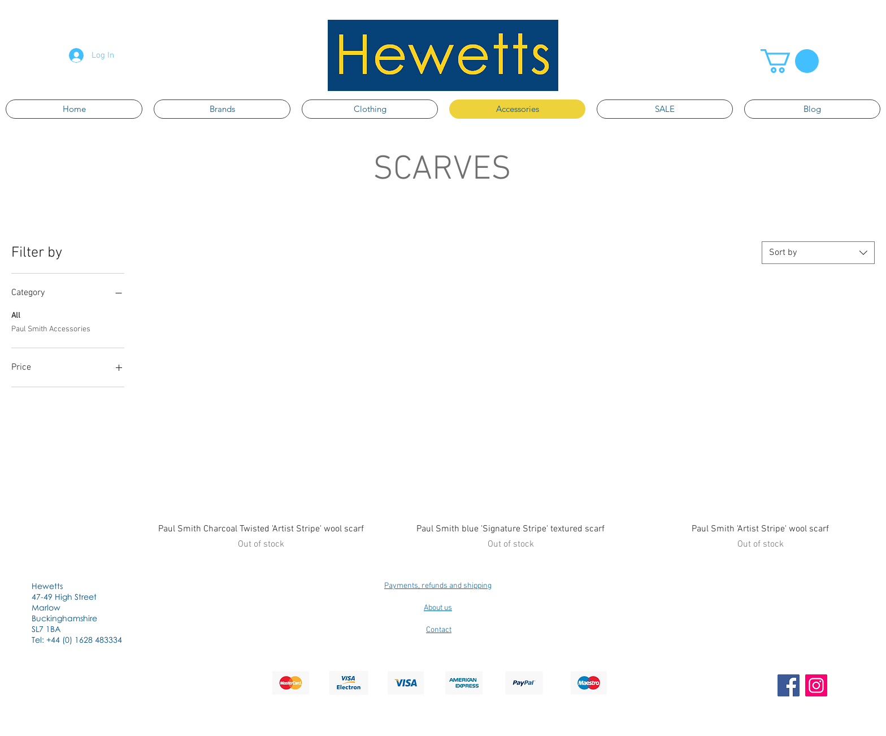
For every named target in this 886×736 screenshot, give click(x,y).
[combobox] (818, 252)
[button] (790, 61)
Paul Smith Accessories (50, 328)
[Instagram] (816, 685)
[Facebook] (789, 685)
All (15, 315)
